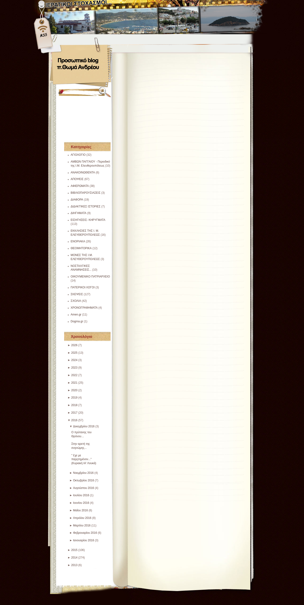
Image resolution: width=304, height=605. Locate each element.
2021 (74, 382)
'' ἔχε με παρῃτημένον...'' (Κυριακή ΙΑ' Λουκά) (83, 459)
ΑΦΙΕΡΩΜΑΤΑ (80, 186)
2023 (74, 367)
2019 (74, 397)
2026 (74, 345)
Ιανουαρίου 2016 (83, 540)
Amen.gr (76, 314)
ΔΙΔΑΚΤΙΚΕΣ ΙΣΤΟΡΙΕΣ (86, 206)
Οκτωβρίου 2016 (83, 480)
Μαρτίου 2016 (82, 525)
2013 (74, 565)
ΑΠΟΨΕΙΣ (77, 179)
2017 (74, 412)
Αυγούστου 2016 (83, 488)
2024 (74, 360)
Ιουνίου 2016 (81, 502)
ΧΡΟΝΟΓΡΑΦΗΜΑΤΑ (84, 307)
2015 (74, 550)
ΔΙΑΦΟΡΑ (77, 199)
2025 (74, 352)
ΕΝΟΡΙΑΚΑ (78, 241)
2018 (74, 405)
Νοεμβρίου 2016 (83, 473)
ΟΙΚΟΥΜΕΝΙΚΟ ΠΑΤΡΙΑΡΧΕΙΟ (90, 276)
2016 (74, 420)
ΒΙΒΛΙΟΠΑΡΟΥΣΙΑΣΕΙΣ (86, 192)
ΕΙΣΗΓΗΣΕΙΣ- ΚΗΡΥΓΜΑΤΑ (88, 220)
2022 (74, 375)
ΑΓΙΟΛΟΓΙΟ (78, 154)
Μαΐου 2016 (80, 510)
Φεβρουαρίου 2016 (85, 532)
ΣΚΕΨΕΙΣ (77, 294)
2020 (74, 390)
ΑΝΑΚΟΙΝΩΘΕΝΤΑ (83, 172)
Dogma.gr (77, 321)
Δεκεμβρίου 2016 (84, 426)
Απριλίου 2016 (82, 518)
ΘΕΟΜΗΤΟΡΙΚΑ (81, 248)
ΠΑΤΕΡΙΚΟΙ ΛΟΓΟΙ (83, 287)
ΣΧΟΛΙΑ (76, 300)
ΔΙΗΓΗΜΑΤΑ (79, 213)
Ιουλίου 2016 (81, 495)
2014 (74, 557)
